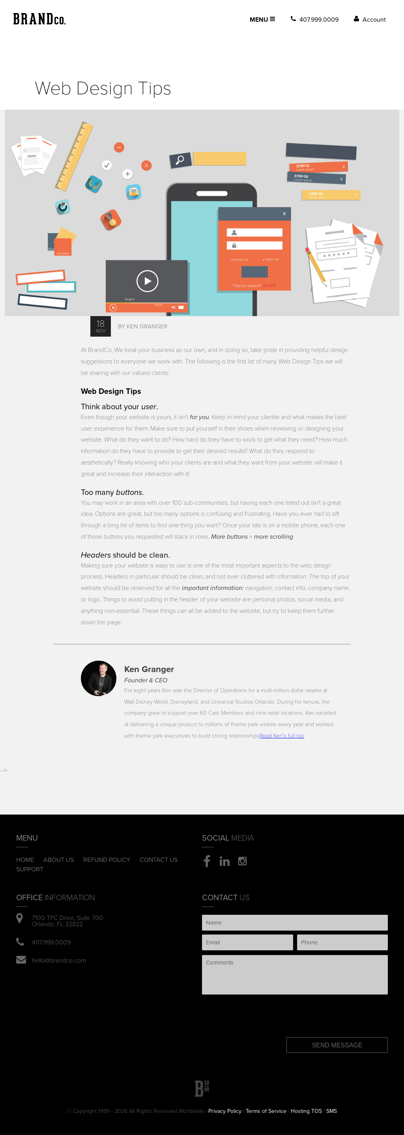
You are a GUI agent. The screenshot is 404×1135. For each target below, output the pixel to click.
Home (25, 860)
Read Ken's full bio (282, 735)
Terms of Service (266, 1111)
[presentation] (265, 1010)
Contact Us (159, 860)
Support (29, 869)
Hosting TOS (306, 1111)
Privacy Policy (224, 1111)
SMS (331, 1111)
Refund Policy (106, 860)
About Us (58, 860)
